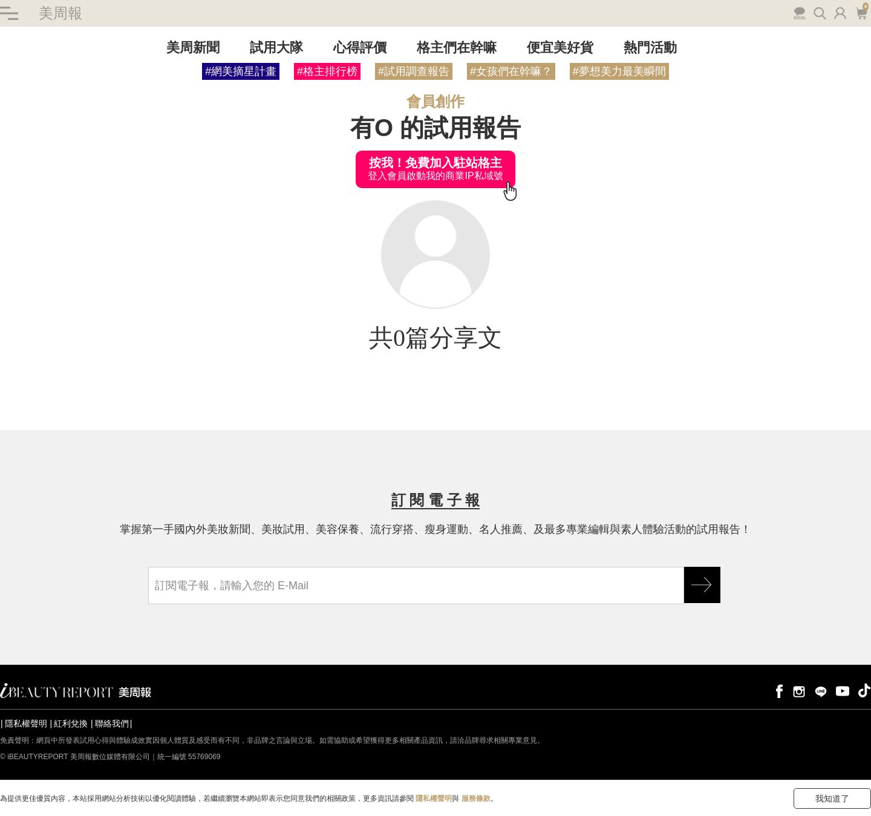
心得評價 (360, 47)
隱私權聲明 (26, 723)
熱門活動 (650, 47)
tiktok (864, 690)
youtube (842, 690)
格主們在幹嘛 (457, 47)
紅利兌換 (71, 723)
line (820, 690)
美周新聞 (193, 47)
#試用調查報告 (413, 71)
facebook (777, 690)
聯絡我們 (112, 723)
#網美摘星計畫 (240, 71)
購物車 (861, 12)
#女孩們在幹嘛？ (511, 71)
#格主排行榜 (327, 71)
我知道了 (832, 798)
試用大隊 (276, 47)
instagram (799, 690)
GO (702, 585)
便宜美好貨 (560, 47)
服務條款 (476, 798)
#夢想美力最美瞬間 (619, 71)
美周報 (60, 13)
